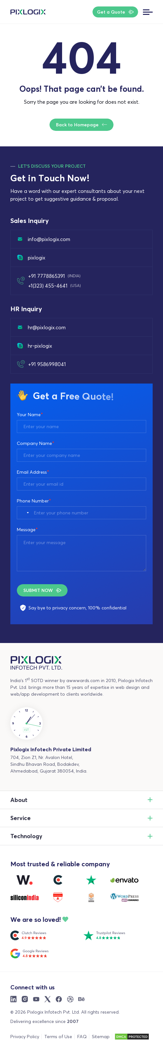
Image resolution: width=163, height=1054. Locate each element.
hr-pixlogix (34, 346)
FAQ (82, 1036)
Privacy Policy (24, 1036)
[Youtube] (36, 999)
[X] (47, 999)
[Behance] (81, 999)
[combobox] (24, 513)
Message (27, 529)
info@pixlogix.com (43, 239)
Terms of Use (58, 1036)
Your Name (30, 414)
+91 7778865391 (54, 276)
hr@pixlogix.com (41, 327)
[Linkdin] (13, 999)
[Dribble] (70, 999)
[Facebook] (59, 999)
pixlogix (31, 257)
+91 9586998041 (47, 364)
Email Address (33, 472)
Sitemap (101, 1036)
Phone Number (34, 501)
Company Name (35, 443)
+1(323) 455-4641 (54, 285)
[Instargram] (25, 999)
